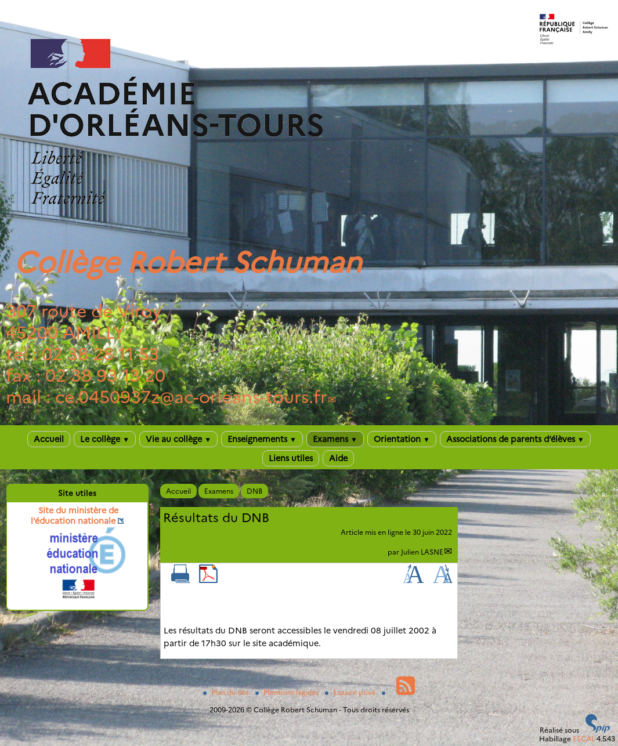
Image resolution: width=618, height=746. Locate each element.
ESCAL (584, 738)
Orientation (402, 439)
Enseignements (262, 439)
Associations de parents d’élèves (515, 439)
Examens (335, 439)
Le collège (104, 439)
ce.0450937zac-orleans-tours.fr (191, 397)
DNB (254, 491)
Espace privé (351, 692)
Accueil (49, 439)
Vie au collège (178, 439)
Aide (338, 458)
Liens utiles (291, 458)
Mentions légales (287, 692)
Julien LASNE (422, 552)
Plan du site (227, 692)
